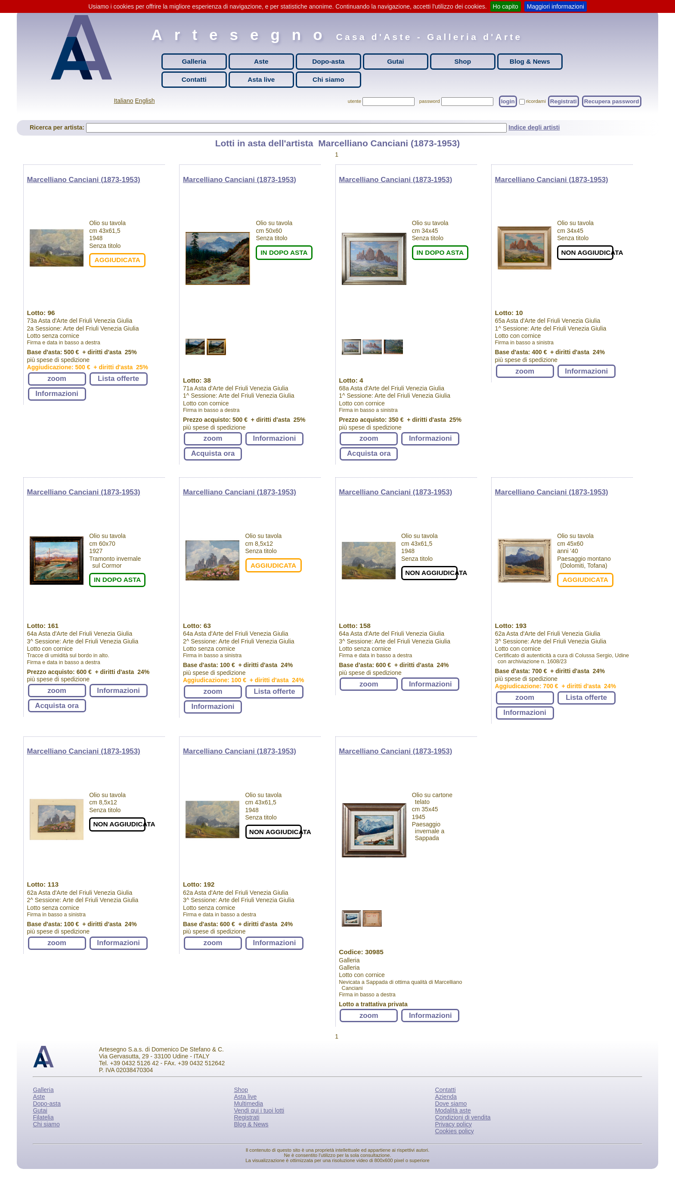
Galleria (194, 61)
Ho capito (505, 6)
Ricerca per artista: (58, 127)
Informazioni (56, 394)
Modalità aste (453, 1110)
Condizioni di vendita (462, 1117)
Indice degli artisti (534, 127)
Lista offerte (118, 378)
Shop (463, 61)
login (508, 101)
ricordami (536, 101)
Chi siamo (328, 79)
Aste (261, 61)
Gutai (395, 61)
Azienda (446, 1096)
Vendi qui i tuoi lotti (259, 1110)
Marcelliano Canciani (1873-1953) (83, 180)
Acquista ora (213, 453)
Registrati (563, 101)
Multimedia (248, 1103)
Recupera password (611, 101)
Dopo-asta (328, 61)
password (429, 101)
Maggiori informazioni (555, 6)
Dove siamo (451, 1103)
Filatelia (43, 1117)
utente (354, 101)
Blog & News (530, 61)
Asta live (261, 79)
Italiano (123, 100)
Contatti (194, 79)
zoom (56, 378)
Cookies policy (454, 1131)
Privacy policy (453, 1124)
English (145, 100)
